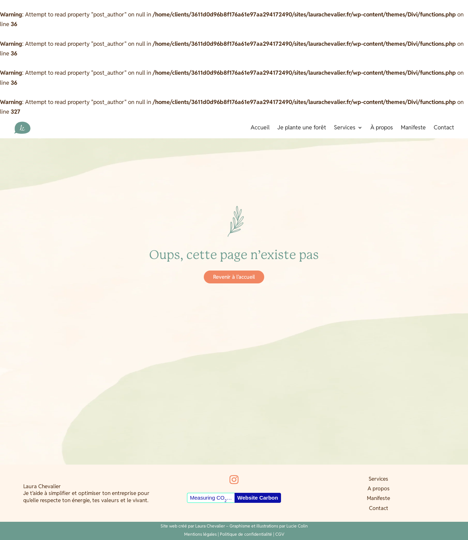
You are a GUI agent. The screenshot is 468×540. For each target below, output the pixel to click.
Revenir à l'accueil (234, 276)
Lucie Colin (297, 526)
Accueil (260, 128)
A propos (379, 488)
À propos (381, 128)
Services (344, 128)
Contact (444, 128)
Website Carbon (257, 498)
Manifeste (413, 128)
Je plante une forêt (301, 128)
